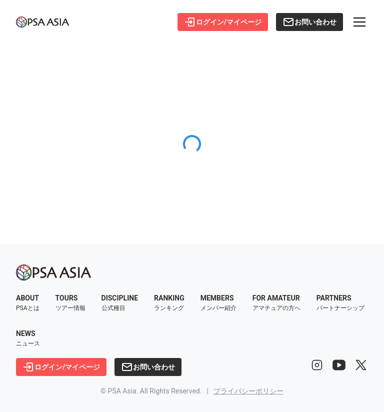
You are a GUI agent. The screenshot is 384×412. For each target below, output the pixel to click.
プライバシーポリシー (249, 391)
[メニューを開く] (359, 22)
